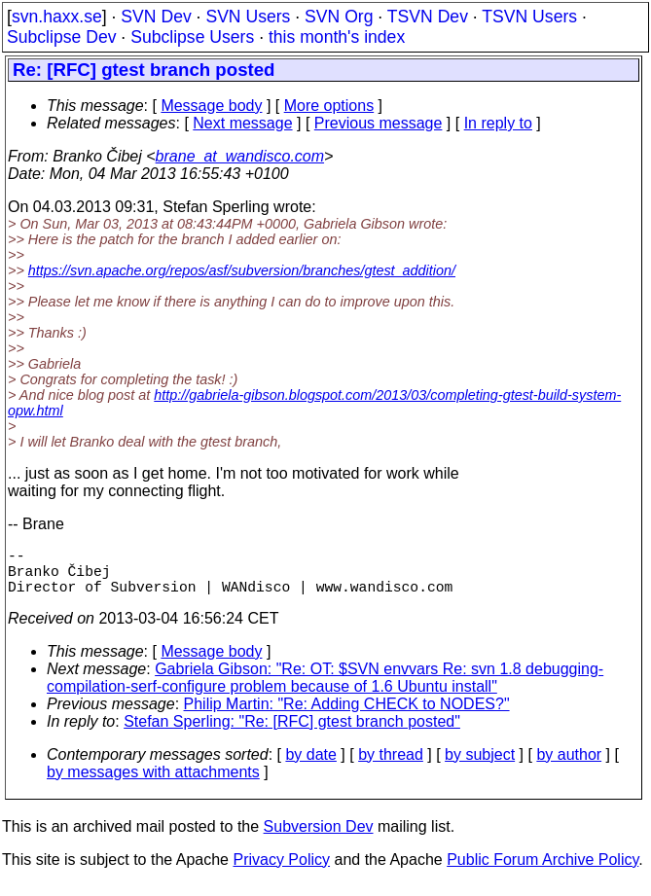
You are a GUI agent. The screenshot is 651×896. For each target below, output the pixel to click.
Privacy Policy (281, 871)
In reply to (498, 123)
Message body (211, 105)
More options (329, 105)
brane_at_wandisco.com (240, 156)
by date (310, 766)
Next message (242, 123)
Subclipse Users (192, 37)
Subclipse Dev (61, 37)
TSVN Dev (427, 16)
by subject (480, 766)
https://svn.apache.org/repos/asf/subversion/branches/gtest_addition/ (241, 270)
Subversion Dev (319, 838)
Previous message (378, 123)
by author (568, 766)
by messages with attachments (153, 783)
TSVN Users (529, 16)
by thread (390, 766)
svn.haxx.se (57, 16)
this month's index (337, 37)
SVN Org (339, 16)
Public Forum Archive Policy (542, 871)
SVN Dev (156, 16)
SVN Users (247, 16)
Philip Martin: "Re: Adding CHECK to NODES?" (347, 715)
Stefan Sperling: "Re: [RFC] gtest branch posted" (292, 733)
